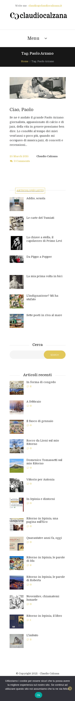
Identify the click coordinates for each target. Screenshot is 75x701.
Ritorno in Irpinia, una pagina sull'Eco (42, 520)
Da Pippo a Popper (39, 256)
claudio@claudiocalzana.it (45, 5)
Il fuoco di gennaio (39, 421)
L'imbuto (32, 635)
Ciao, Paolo (21, 109)
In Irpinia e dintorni (40, 499)
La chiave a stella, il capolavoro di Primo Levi (44, 239)
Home (24, 61)
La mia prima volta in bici (44, 276)
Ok (38, 695)
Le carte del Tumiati (40, 217)
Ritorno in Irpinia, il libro (44, 615)
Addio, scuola (35, 198)
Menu (33, 38)
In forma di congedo (41, 382)
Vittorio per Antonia (40, 479)
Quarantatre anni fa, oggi (44, 537)
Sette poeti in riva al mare (44, 315)
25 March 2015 (19, 156)
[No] (70, 688)
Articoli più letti (30, 190)
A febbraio (33, 401)
